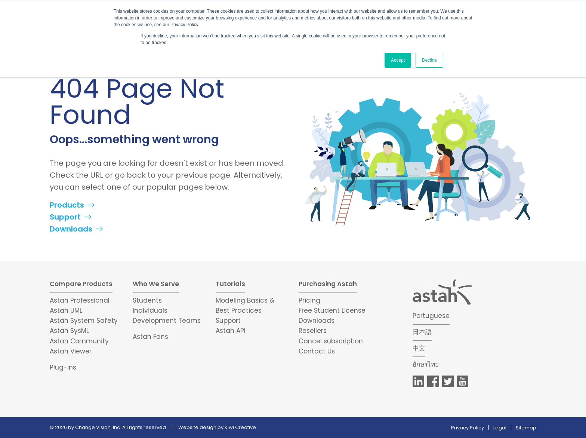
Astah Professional (80, 300)
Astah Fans (150, 336)
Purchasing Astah (328, 283)
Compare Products (81, 283)
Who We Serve (156, 283)
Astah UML (66, 310)
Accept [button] (398, 60)
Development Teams (167, 320)
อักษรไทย (426, 364)
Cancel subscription (331, 341)
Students (147, 300)
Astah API (231, 330)
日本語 (422, 331)
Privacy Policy (467, 427)
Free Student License (332, 310)
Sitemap (526, 427)
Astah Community (79, 341)
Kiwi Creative (240, 427)
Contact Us (317, 351)
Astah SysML (69, 330)
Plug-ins (63, 367)
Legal (499, 427)
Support (65, 217)
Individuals (150, 310)
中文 (419, 348)
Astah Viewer (71, 351)
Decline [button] (429, 60)
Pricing (309, 300)
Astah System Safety (84, 320)
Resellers (313, 330)
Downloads (71, 229)
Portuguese (431, 315)
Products (67, 205)
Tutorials (230, 283)
